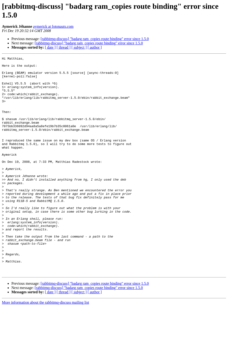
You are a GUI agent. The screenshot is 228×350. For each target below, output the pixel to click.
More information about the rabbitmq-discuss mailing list (45, 346)
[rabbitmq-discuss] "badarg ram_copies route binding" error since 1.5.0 (95, 39)
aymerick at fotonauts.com (53, 26)
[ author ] (95, 47)
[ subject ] (79, 47)
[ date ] (50, 47)
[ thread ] (64, 47)
